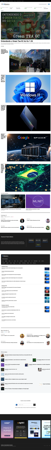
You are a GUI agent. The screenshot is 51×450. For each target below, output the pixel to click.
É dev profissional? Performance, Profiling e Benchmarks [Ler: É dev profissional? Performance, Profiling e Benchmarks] (9, 342)
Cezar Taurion (6, 360)
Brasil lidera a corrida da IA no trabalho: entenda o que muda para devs (3, 168)
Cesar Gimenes (30, 365)
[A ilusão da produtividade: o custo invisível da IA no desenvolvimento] (2, 360)
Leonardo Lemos (3, 275)
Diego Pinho (3, 272)
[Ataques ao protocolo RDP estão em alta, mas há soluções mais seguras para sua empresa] (2, 384)
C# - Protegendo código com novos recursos (43, 359)
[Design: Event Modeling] (40, 384)
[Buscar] (43, 4)
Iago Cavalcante (43, 370)
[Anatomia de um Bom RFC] (39, 370)
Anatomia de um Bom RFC (46, 369)
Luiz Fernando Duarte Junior (5, 307)
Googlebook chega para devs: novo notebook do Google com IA (3, 108)
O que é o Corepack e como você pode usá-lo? (8, 313)
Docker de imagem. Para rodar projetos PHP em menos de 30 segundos (11, 274)
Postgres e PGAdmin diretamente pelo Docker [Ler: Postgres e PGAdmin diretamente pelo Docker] (33, 220)
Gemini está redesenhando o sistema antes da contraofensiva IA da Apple (4, 51)
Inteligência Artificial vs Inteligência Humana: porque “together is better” (16, 379)
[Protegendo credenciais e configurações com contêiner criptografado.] (26, 365)
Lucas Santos (3, 314)
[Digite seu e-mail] (25, 405)
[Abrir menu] (2, 4)
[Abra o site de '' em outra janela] (31, 240)
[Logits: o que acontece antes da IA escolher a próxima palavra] (2, 374)
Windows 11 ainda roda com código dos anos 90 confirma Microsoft (3, 78)
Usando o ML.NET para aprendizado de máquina (33, 209)
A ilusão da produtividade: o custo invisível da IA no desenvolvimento (11, 209)
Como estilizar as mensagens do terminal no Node (8, 316)
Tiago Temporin (3, 298)
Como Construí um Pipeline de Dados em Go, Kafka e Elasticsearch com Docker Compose (13, 281)
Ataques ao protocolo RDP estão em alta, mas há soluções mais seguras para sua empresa (19, 383)
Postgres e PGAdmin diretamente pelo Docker (8, 271)
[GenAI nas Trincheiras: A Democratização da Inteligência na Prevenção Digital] (2, 389)
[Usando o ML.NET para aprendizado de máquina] (2, 365)
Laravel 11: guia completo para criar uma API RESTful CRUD (10, 290)
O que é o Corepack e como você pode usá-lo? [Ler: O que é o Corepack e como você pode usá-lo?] (7, 335)
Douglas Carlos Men (4, 291)
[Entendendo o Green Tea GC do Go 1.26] (2, 370)
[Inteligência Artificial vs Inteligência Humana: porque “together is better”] (2, 379)
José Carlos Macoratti (39, 360)
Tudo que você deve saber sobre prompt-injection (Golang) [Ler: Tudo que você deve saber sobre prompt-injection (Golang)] (35, 227)
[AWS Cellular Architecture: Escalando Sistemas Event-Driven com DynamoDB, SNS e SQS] (2, 355)
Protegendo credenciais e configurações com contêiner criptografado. (39, 364)
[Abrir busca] (49, 4)
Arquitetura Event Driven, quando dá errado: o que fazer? (9, 300)
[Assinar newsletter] (34, 405)
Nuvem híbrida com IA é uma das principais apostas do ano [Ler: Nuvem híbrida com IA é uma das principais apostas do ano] (35, 342)
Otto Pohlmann (6, 384)
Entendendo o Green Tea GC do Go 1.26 (11, 369)
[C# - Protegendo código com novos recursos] (34, 360)
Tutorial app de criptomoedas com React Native (8, 306)
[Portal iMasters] (7, 4)
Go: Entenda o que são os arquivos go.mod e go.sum (9, 297)
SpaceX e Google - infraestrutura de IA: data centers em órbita (3, 136)
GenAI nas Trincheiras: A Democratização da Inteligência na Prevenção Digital (17, 388)
